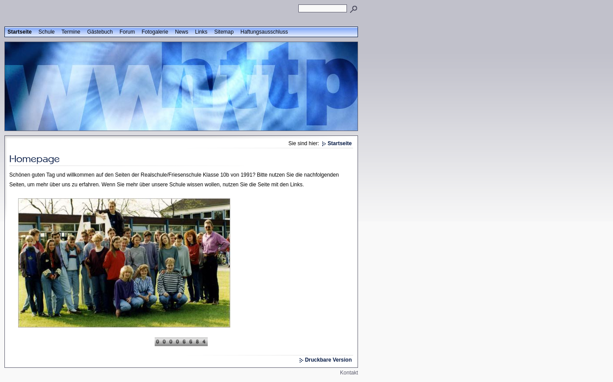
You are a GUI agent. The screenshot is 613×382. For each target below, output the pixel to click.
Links (201, 32)
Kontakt (349, 373)
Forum (127, 32)
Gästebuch (100, 32)
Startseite (20, 32)
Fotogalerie (155, 32)
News (181, 32)
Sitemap (224, 32)
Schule (46, 32)
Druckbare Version (328, 360)
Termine (70, 32)
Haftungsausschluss (264, 32)
